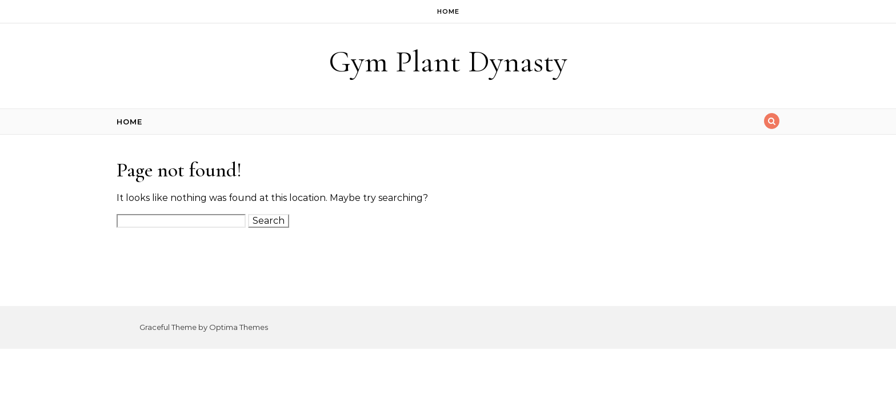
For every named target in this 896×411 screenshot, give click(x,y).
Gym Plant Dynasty (448, 61)
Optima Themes (238, 327)
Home (448, 11)
